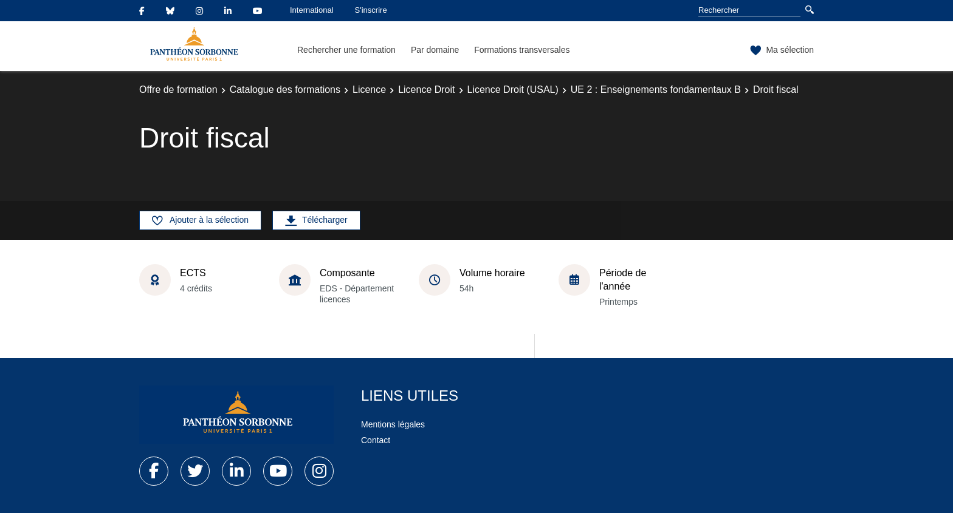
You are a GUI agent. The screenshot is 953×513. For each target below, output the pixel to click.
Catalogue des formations (285, 89)
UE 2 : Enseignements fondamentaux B (656, 89)
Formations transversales (521, 50)
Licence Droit (426, 89)
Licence (369, 89)
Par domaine (435, 50)
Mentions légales (393, 424)
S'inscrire (371, 10)
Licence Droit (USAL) (513, 89)
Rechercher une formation (346, 50)
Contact (375, 440)
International (312, 10)
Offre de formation (178, 89)
